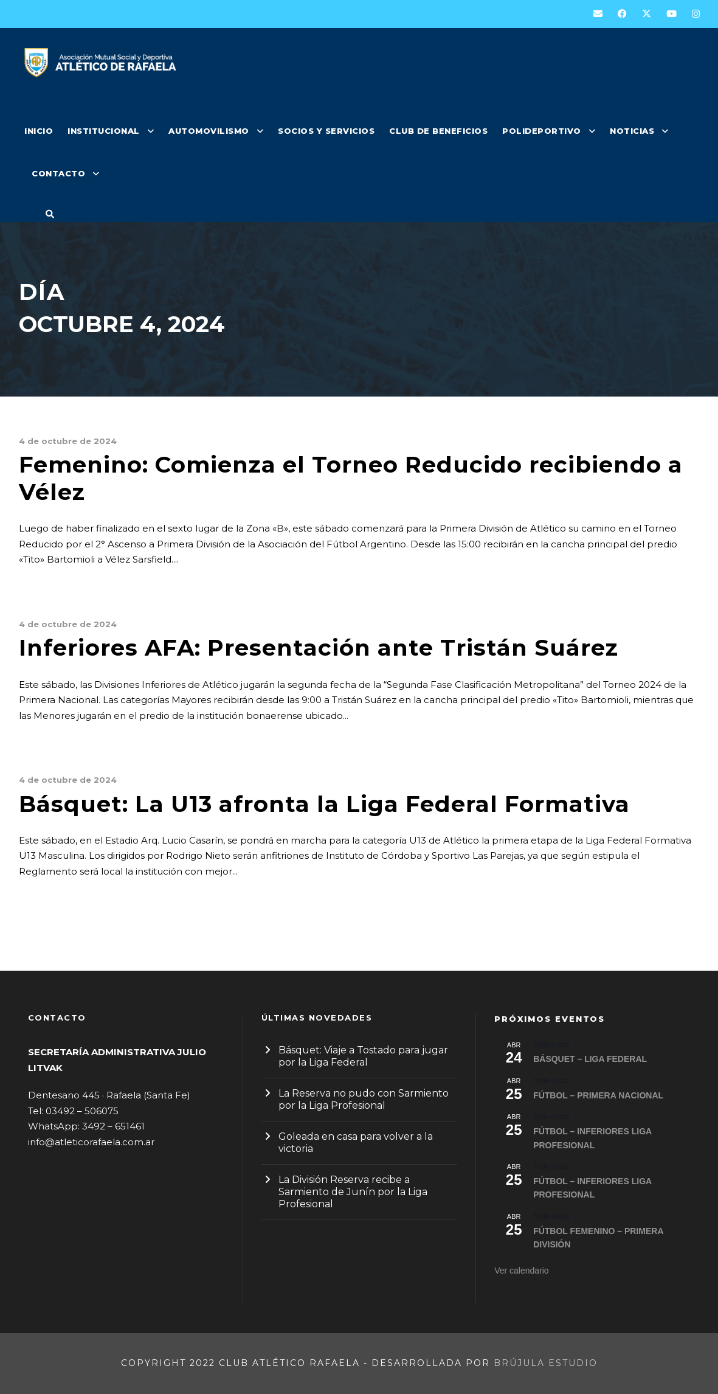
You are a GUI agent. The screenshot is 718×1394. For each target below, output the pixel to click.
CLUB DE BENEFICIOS (438, 131)
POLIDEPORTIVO (541, 131)
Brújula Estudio (546, 1363)
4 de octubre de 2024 (68, 441)
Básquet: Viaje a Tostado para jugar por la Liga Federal (363, 1056)
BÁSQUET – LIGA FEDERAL (590, 1059)
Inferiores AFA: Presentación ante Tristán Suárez (318, 647)
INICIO (38, 131)
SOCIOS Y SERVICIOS (326, 131)
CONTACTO (58, 173)
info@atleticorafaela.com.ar (91, 1142)
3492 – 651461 (113, 1126)
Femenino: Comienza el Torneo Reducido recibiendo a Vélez (351, 478)
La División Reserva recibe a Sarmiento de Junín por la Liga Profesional (352, 1192)
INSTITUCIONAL (103, 131)
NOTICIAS (632, 131)
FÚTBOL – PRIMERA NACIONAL (598, 1095)
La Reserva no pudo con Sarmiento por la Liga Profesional (363, 1099)
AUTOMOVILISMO (208, 131)
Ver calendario (521, 1270)
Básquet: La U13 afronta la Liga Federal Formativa (324, 803)
